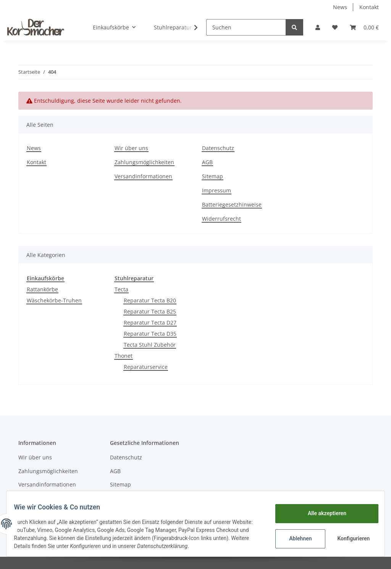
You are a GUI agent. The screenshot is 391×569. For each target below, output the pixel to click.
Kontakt (369, 7)
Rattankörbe (42, 289)
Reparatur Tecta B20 (150, 300)
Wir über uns (131, 148)
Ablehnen (295, 538)
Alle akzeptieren (322, 513)
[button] (317, 27)
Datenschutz (218, 148)
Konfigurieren (349, 538)
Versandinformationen (143, 176)
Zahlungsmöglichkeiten (144, 162)
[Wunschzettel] (335, 27)
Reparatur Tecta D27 (150, 322)
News (340, 7)
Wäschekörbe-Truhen (54, 300)
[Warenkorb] (364, 27)
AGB (207, 162)
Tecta (121, 289)
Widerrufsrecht (221, 218)
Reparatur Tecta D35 (150, 333)
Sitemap (212, 176)
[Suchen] (246, 27)
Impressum (216, 190)
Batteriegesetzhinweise (232, 204)
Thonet (123, 355)
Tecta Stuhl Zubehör (150, 344)
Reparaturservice (146, 366)
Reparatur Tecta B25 (150, 311)
